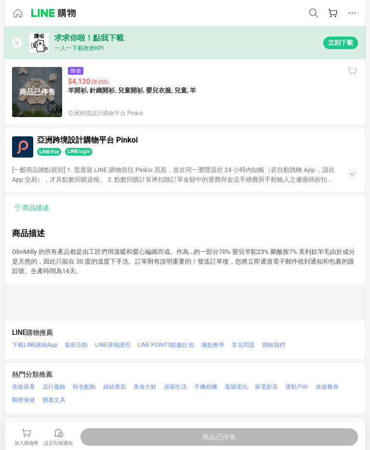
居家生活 (175, 387)
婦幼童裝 (114, 387)
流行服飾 (54, 387)
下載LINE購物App (34, 345)
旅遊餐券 (327, 387)
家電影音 (266, 387)
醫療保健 (23, 400)
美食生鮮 (145, 387)
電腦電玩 (236, 387)
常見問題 (243, 345)
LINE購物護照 (112, 345)
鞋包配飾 (84, 387)
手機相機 (205, 387)
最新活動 (76, 345)
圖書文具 (54, 400)
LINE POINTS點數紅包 (166, 345)
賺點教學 (213, 345)
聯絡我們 (273, 345)
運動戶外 (296, 387)
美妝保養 (23, 387)
